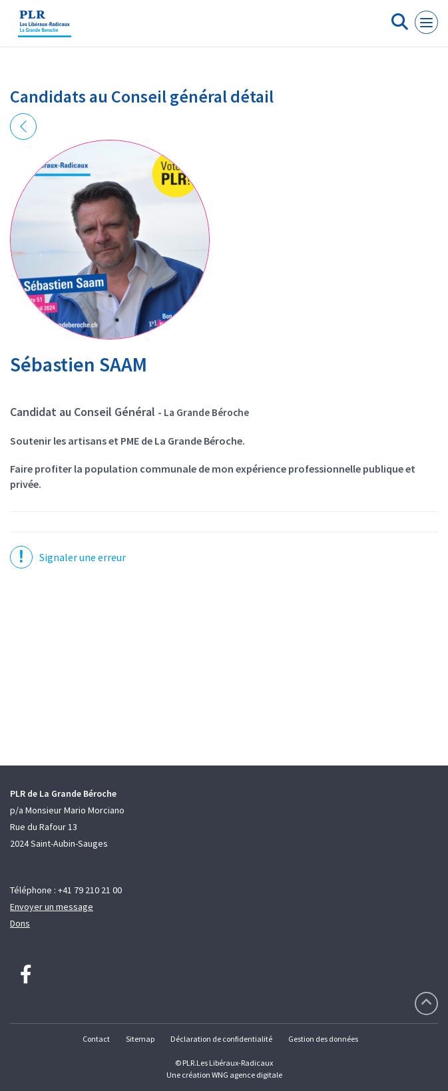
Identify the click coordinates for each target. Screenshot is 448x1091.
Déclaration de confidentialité (221, 1039)
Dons (20, 923)
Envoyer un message (51, 907)
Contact (96, 1039)
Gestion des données (323, 1039)
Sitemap (140, 1039)
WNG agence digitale (247, 1075)
